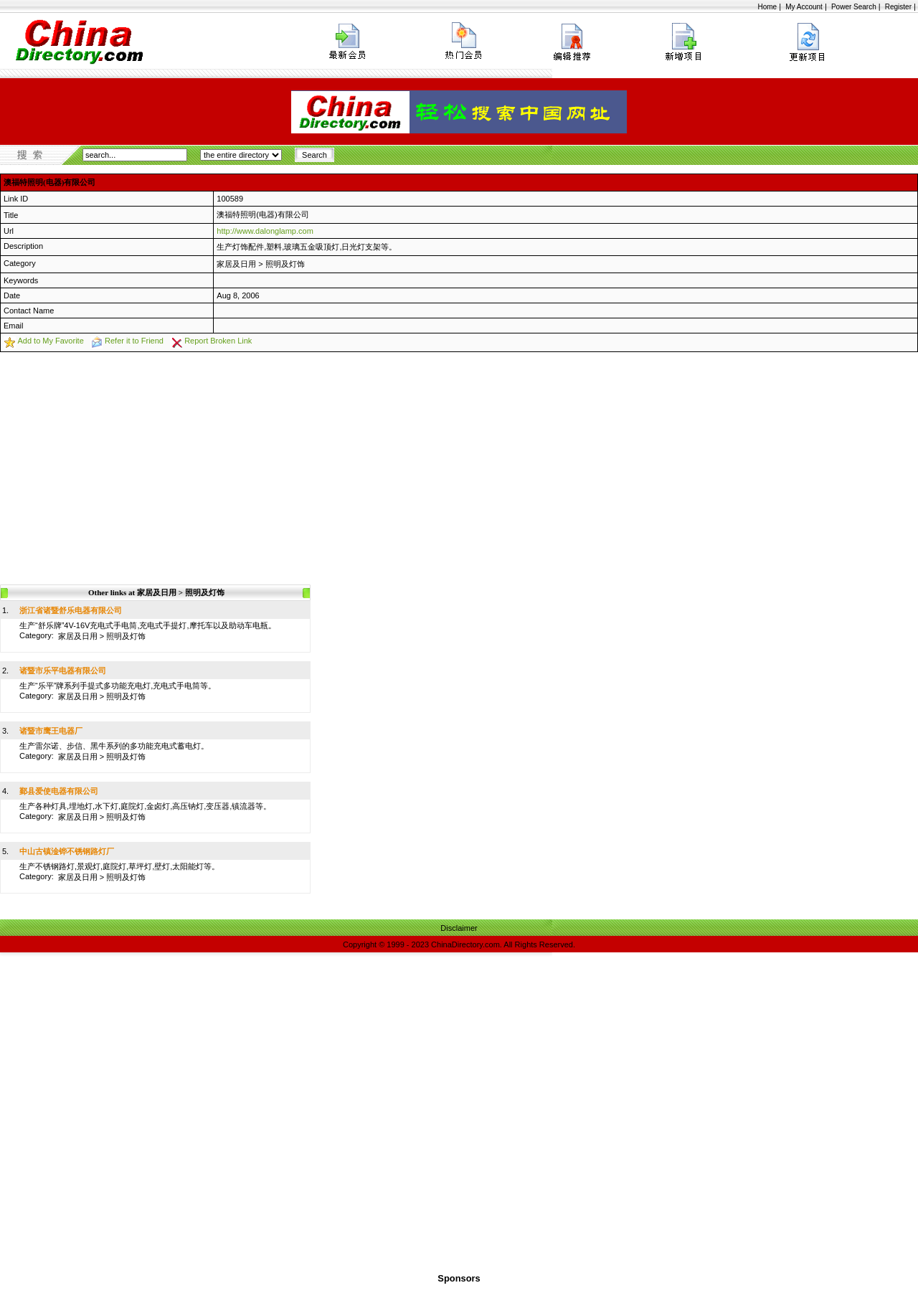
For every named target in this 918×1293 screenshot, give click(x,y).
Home (767, 7)
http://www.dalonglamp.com (265, 231)
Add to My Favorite (50, 340)
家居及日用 (236, 264)
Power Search (853, 7)
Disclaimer (458, 928)
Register (898, 7)
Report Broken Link (218, 340)
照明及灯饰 (285, 264)
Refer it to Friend (134, 340)
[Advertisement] (459, 459)
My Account (804, 7)
